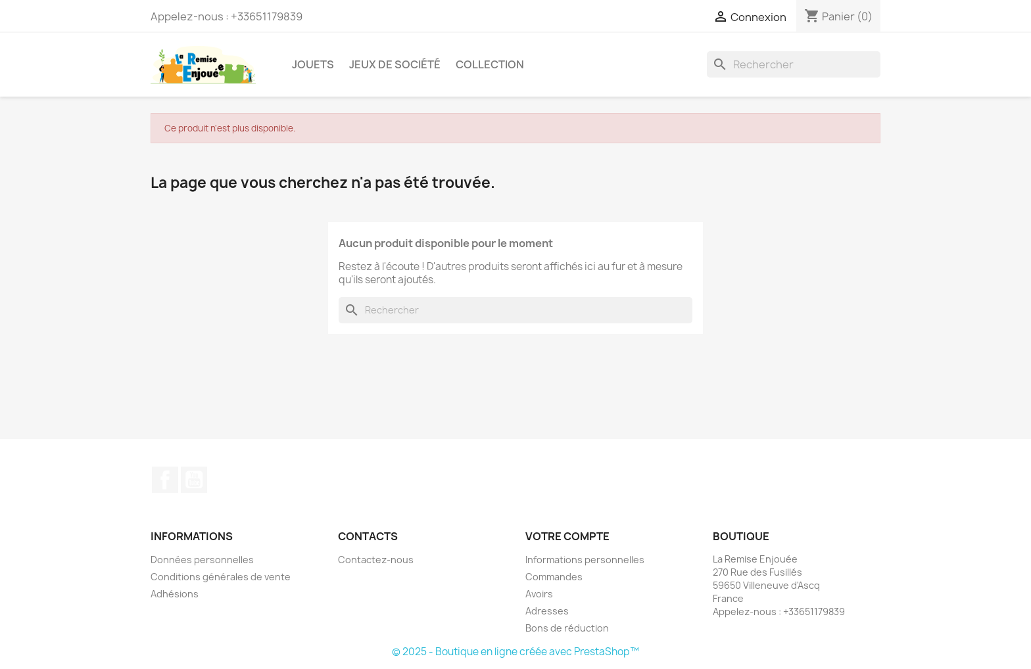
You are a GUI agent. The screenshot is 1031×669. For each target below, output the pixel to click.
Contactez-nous (376, 559)
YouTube (194, 480)
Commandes (554, 576)
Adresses (547, 611)
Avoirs (539, 594)
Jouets (313, 64)
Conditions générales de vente (221, 576)
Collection (490, 64)
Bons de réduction (567, 628)
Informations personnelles (584, 559)
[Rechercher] (793, 64)
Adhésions (175, 594)
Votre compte (567, 536)
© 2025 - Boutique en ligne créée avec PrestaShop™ (515, 651)
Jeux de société (395, 64)
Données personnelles (202, 559)
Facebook (165, 480)
